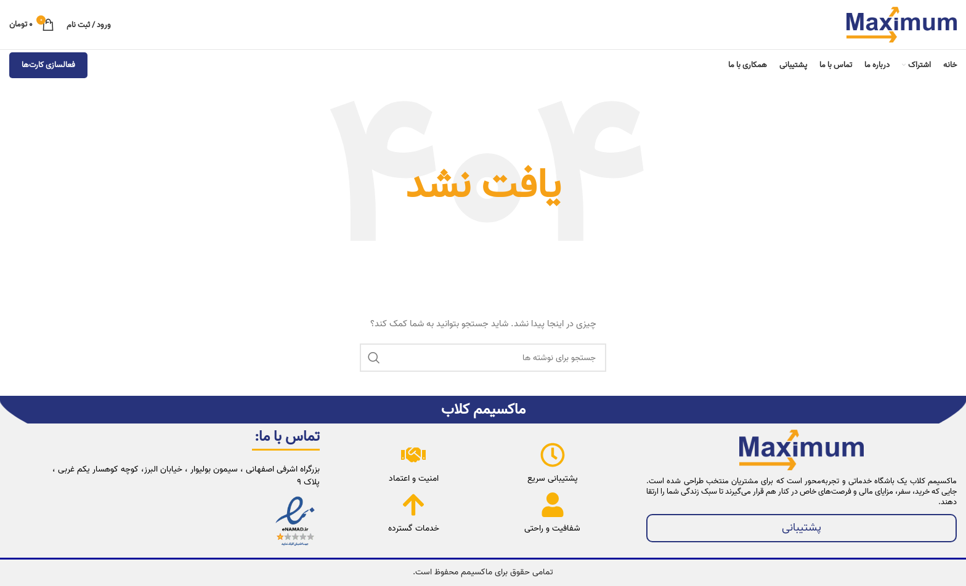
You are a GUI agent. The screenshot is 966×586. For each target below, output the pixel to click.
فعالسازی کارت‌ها (48, 64)
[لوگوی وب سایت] (901, 25)
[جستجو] (483, 357)
